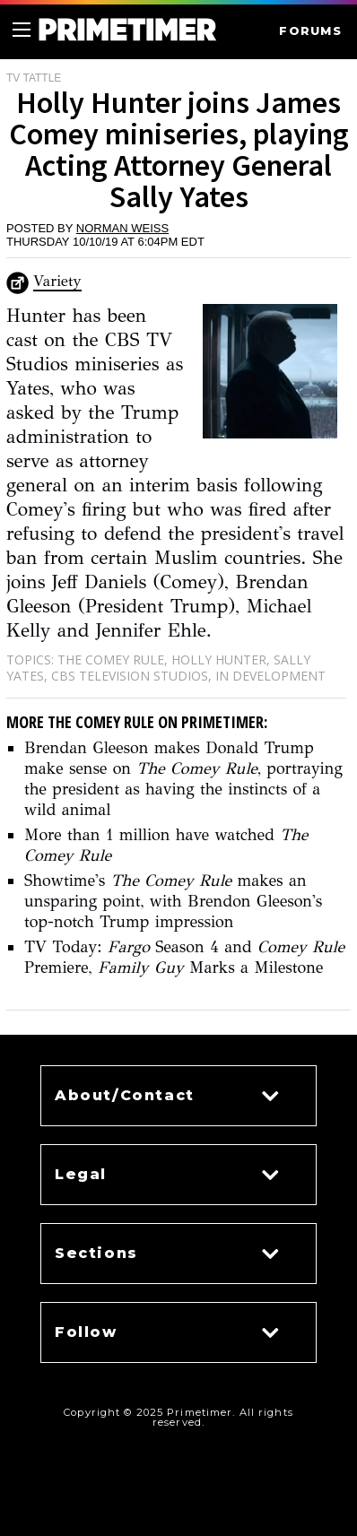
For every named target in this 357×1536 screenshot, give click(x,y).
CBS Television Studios (129, 675)
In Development (270, 675)
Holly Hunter (218, 659)
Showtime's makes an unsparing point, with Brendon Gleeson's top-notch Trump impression (173, 901)
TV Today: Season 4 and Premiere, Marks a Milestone (184, 957)
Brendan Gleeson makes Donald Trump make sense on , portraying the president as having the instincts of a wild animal (183, 779)
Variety (57, 281)
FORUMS (310, 31)
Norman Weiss (122, 228)
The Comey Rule (110, 659)
